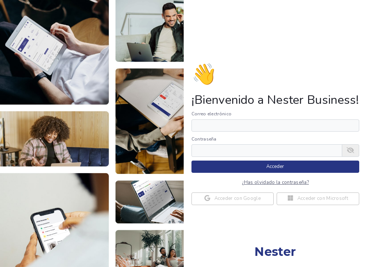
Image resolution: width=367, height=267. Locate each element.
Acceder (275, 166)
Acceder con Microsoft (318, 198)
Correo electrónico (211, 114)
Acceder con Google (232, 198)
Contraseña (204, 139)
